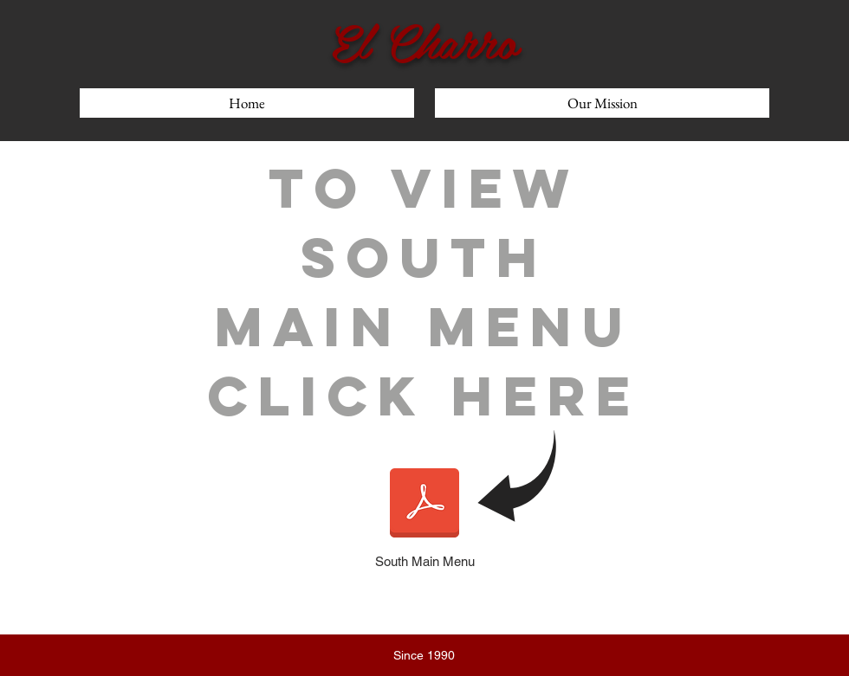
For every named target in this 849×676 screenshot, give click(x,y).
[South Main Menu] (424, 514)
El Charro (424, 40)
